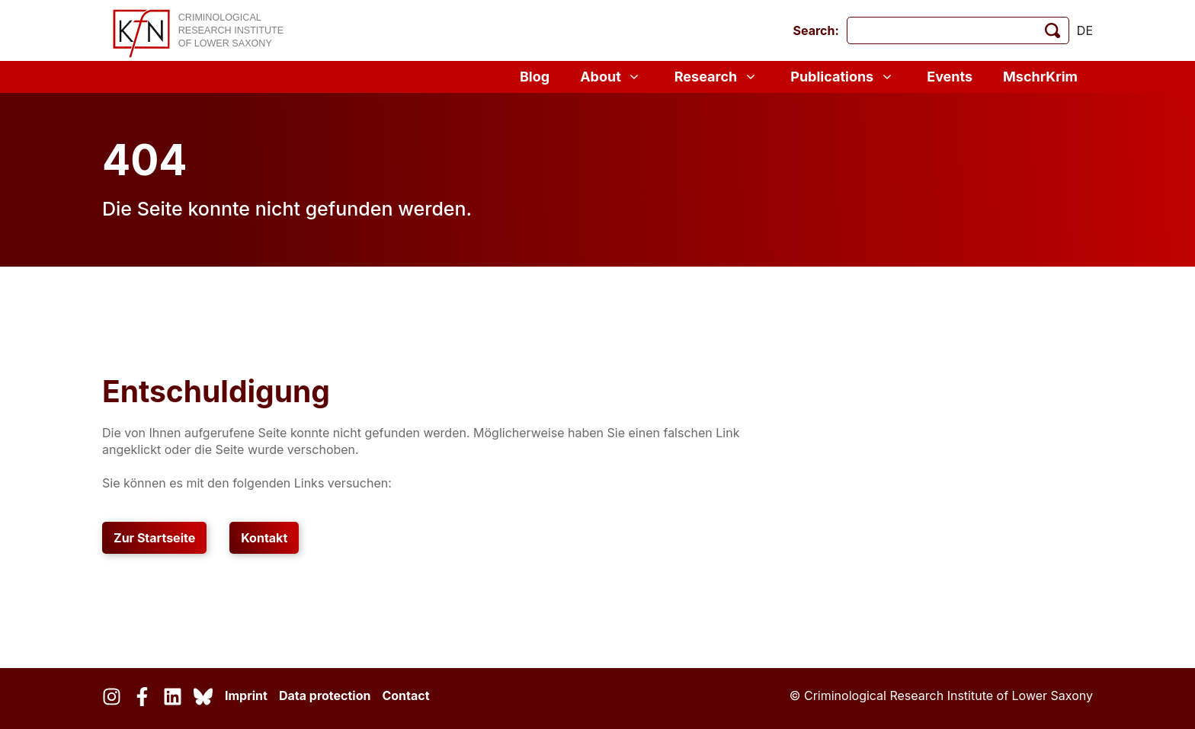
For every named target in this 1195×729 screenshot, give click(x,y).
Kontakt (264, 537)
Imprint (246, 695)
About (612, 77)
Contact (405, 695)
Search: (816, 30)
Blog (534, 77)
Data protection (325, 695)
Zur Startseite (154, 537)
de (1085, 30)
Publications (843, 77)
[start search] (1052, 30)
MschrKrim (1040, 77)
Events (949, 77)
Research (717, 77)
